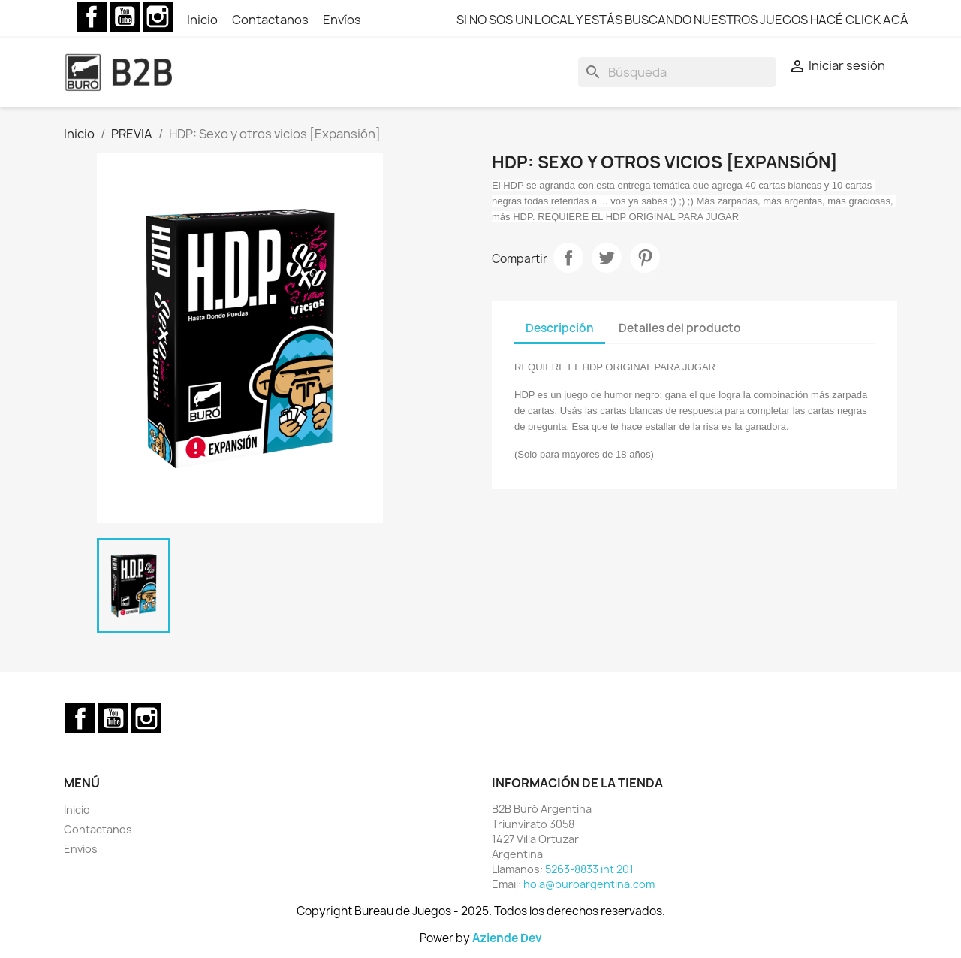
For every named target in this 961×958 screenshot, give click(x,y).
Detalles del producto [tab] (680, 328)
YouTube (125, 17)
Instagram (158, 17)
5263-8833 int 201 (589, 869)
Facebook (92, 17)
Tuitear (607, 258)
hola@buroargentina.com (589, 884)
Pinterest (645, 258)
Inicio (203, 19)
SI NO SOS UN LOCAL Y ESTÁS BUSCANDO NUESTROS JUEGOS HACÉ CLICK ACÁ (682, 19)
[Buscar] (677, 72)
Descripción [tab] (560, 328)
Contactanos (271, 19)
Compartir (568, 258)
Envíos (342, 19)
